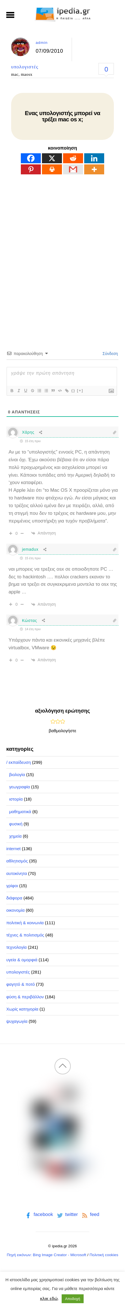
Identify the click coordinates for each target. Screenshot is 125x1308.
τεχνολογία (16, 947)
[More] (94, 169)
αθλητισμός (17, 860)
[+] (80, 390)
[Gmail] (73, 169)
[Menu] (10, 15)
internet (13, 848)
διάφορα (14, 897)
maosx (27, 74)
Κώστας (29, 620)
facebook (38, 1214)
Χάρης (28, 432)
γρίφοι (12, 885)
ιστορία (16, 799)
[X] (52, 158)
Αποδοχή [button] (72, 1299)
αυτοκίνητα (16, 873)
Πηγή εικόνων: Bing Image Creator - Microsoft (46, 1255)
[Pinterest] (31, 169)
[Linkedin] (94, 158)
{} (73, 390)
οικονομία (15, 910)
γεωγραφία (19, 786)
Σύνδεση (109, 353)
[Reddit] (73, 158)
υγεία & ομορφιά (21, 959)
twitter (67, 1214)
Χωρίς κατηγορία (22, 1009)
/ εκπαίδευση (18, 762)
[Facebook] (31, 158)
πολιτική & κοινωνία (25, 922)
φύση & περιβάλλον (25, 996)
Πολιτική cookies (104, 1255)
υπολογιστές (24, 67)
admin (42, 42)
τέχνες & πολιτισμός (25, 934)
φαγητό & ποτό (20, 984)
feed (90, 1214)
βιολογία (17, 774)
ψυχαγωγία (16, 1021)
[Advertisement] (62, 252)
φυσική (16, 823)
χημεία (15, 836)
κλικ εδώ (49, 1298)
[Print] (52, 169)
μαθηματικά (20, 811)
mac (15, 74)
